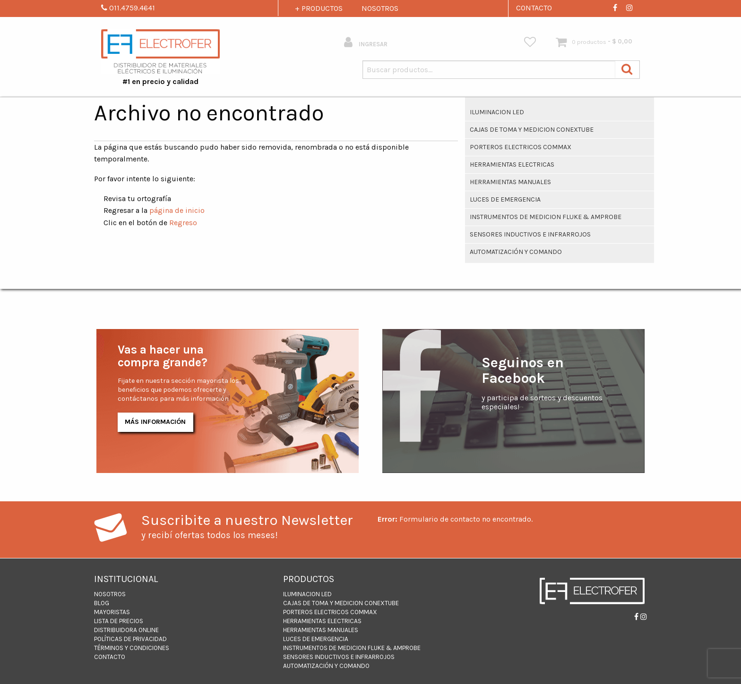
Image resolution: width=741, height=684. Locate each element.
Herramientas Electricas (512, 164)
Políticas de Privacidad (130, 638)
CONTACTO (534, 7)
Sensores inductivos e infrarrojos (530, 234)
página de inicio (177, 210)
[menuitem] (530, 42)
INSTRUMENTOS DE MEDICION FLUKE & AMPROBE (545, 217)
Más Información (155, 422)
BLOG (101, 603)
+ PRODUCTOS (319, 8)
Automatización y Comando (516, 252)
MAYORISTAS (112, 612)
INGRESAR (366, 42)
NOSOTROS (380, 8)
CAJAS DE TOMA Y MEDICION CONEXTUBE (532, 130)
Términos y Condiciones (131, 647)
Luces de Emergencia (505, 199)
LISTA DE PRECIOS (118, 621)
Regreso (183, 222)
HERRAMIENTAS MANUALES (510, 182)
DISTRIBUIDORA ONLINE (126, 629)
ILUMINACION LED (497, 112)
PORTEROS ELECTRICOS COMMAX (520, 147)
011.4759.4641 (128, 7)
